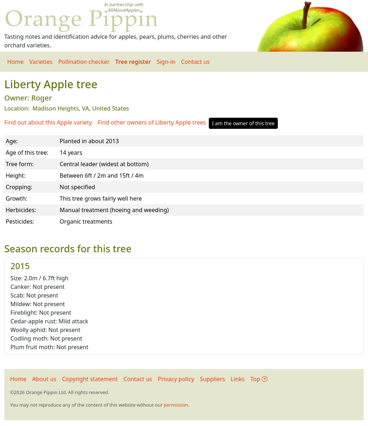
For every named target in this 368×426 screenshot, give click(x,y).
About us (44, 379)
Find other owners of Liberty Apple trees (152, 122)
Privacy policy (176, 379)
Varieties (41, 62)
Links (238, 379)
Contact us (195, 62)
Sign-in (166, 62)
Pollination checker (84, 62)
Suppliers (212, 379)
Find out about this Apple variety (48, 122)
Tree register (133, 62)
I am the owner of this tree (243, 123)
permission (176, 405)
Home (15, 62)
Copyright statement (90, 379)
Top (258, 379)
